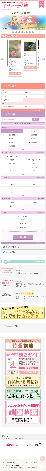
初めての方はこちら (12, 247)
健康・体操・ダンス (34, 160)
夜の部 (12, 206)
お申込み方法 (10, 252)
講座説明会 (23, 227)
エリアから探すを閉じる (36, 110)
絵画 (34, 156)
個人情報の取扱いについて (10, 462)
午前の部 (12, 202)
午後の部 (34, 202)
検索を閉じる (39, 242)
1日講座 (23, 220)
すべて (12, 131)
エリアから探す (11, 86)
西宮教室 (27, 106)
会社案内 (24, 462)
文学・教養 (34, 167)
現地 (34, 171)
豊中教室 (27, 92)
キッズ (12, 171)
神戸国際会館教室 (8, 106)
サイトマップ (35, 462)
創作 (12, 167)
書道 (34, 163)
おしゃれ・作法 (12, 156)
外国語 (12, 160)
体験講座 (23, 223)
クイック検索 (10, 114)
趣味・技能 (12, 163)
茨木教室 (27, 96)
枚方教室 (6, 100)
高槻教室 (6, 96)
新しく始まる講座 (23, 216)
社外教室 (12, 146)
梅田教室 (6, 92)
